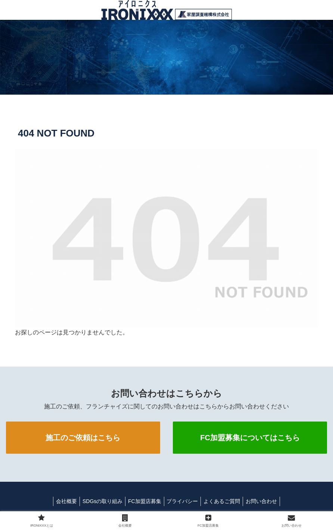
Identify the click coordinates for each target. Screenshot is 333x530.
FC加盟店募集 (143, 501)
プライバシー (183, 501)
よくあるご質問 (225, 501)
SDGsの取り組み (99, 501)
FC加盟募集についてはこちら (250, 438)
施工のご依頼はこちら (83, 438)
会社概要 (60, 501)
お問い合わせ (267, 501)
